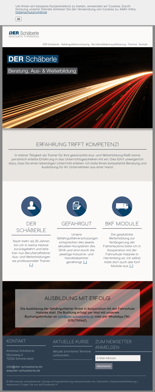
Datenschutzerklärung (123, 381)
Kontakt (143, 44)
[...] (31, 265)
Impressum (12, 384)
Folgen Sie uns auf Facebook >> (39, 384)
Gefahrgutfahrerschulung (75, 44)
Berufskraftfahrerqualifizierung (108, 44)
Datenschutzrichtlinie (31, 12)
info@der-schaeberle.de (76, 316)
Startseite (103, 381)
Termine (132, 44)
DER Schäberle (51, 44)
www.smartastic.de (84, 381)
